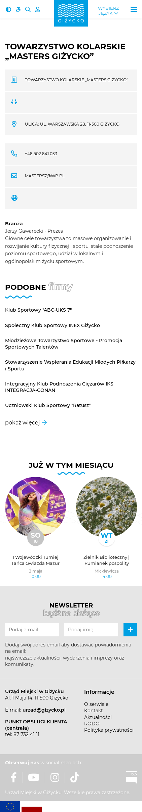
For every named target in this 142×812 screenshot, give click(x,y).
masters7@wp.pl (45, 175)
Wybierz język (108, 11)
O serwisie (96, 704)
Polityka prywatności (109, 730)
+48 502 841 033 (41, 153)
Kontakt (93, 711)
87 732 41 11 (26, 734)
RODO (92, 724)
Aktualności (98, 717)
